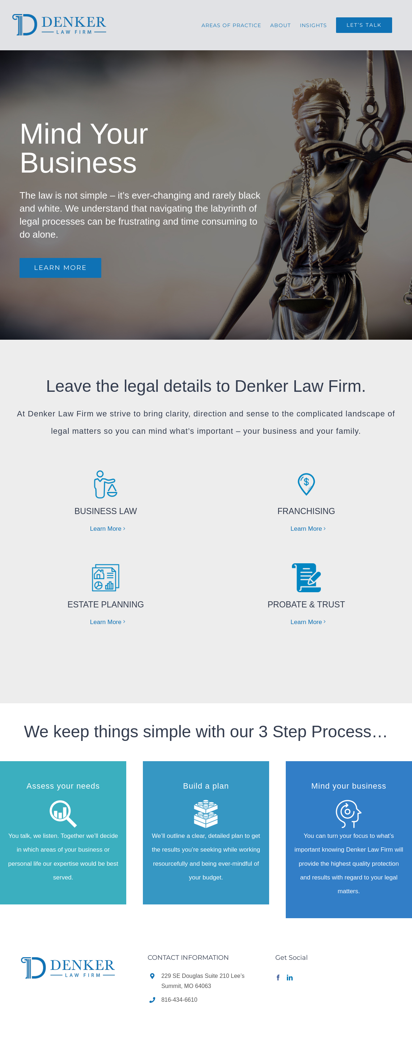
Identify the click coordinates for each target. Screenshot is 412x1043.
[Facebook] (278, 976)
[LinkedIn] (290, 976)
